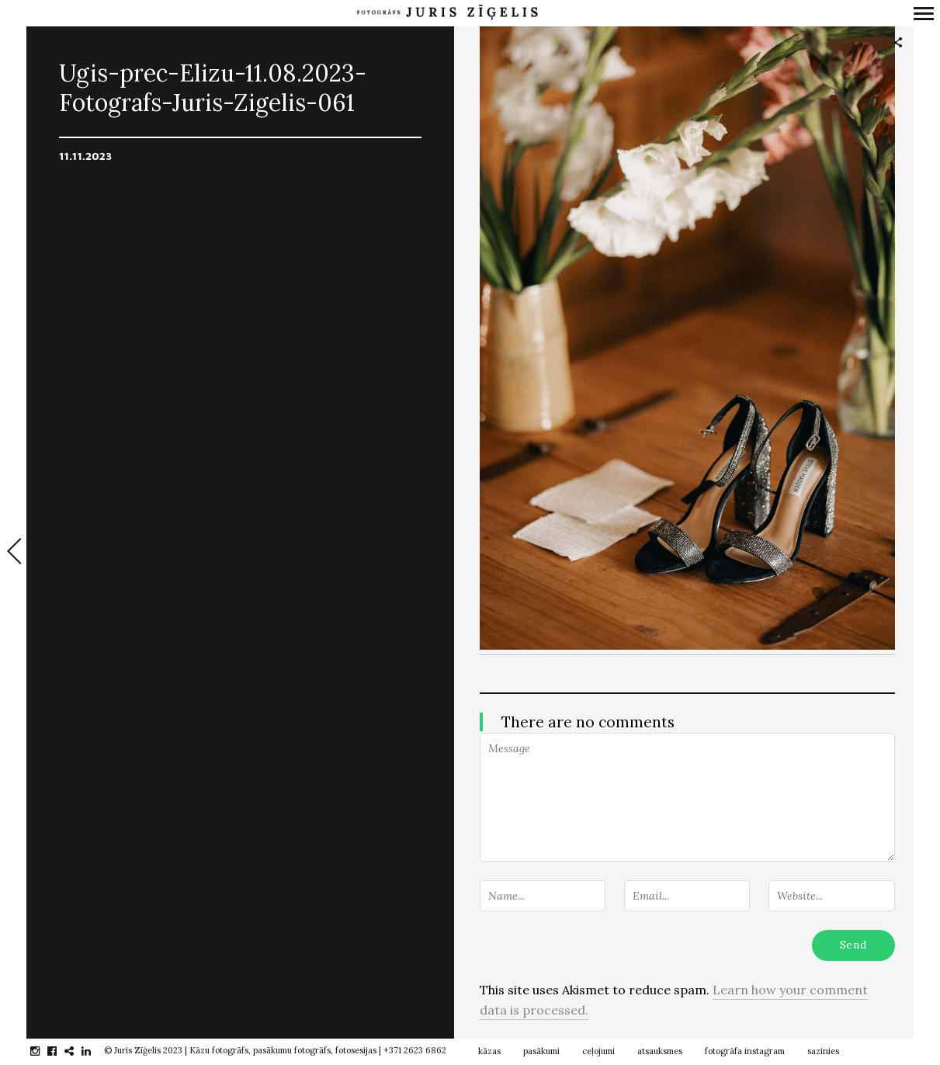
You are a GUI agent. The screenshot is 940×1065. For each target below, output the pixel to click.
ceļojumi (598, 1051)
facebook (60, 1051)
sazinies (823, 1051)
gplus (77, 1051)
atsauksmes (659, 1051)
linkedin (94, 1051)
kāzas (489, 1051)
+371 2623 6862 (414, 1050)
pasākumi (541, 1051)
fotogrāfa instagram (745, 1051)
